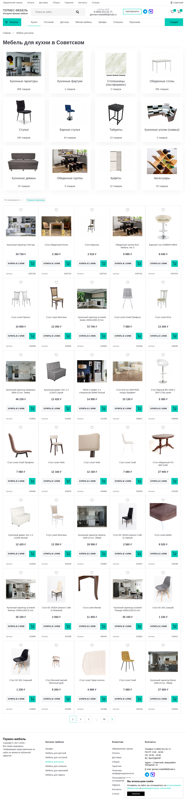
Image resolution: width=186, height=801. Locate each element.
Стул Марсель (92, 244)
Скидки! (174, 22)
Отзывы (95, 2)
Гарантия (69, 2)
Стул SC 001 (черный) (21, 680)
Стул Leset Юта (163, 317)
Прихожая (134, 22)
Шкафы (103, 22)
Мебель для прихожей (56, 770)
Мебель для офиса (55, 775)
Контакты (82, 2)
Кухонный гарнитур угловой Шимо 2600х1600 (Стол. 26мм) (92, 320)
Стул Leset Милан (92, 607)
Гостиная (49, 22)
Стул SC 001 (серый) (163, 607)
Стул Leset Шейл (163, 535)
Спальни (118, 22)
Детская (64, 22)
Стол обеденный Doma (56, 244)
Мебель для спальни (56, 766)
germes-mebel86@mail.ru (103, 14)
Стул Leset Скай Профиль (127, 317)
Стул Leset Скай (127, 462)
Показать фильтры (36, 200)
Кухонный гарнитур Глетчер (21, 244)
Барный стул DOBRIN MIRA (163, 244)
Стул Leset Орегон (20, 317)
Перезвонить (132, 12)
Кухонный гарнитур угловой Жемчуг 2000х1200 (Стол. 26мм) (21, 610)
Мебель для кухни (54, 761)
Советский (178, 2)
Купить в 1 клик (16, 263)
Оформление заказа (12, 2)
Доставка (43, 2)
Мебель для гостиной (56, 757)
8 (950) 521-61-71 (103, 12)
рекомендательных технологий (155, 788)
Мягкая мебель (84, 22)
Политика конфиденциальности (123, 772)
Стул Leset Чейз (56, 462)
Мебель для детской (55, 753)
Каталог (14, 22)
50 (104, 719)
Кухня (34, 22)
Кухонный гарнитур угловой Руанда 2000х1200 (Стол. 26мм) (128, 610)
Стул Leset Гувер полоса (91, 680)
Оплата (30, 2)
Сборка (56, 2)
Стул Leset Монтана (56, 317)
